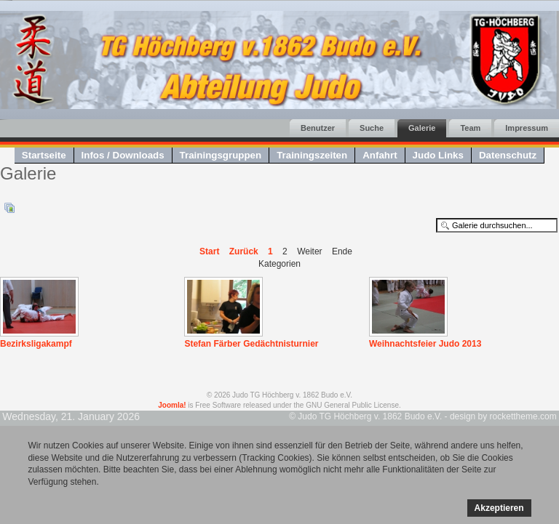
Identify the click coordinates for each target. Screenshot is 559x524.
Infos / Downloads (123, 155)
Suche (372, 128)
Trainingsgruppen (221, 155)
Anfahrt (379, 155)
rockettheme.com (523, 416)
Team (470, 128)
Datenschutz (507, 155)
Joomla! (172, 405)
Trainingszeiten (312, 155)
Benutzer (318, 128)
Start (209, 251)
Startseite (44, 155)
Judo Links (438, 155)
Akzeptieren (499, 508)
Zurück (243, 251)
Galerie (421, 128)
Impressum (526, 128)
